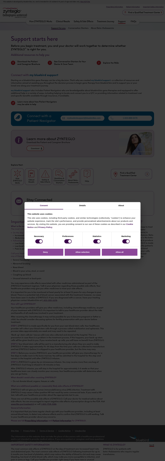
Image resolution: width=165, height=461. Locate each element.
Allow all (119, 252)
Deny (45, 252)
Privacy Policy (45, 227)
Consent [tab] (44, 205)
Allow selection (82, 252)
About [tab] (121, 205)
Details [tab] (82, 205)
